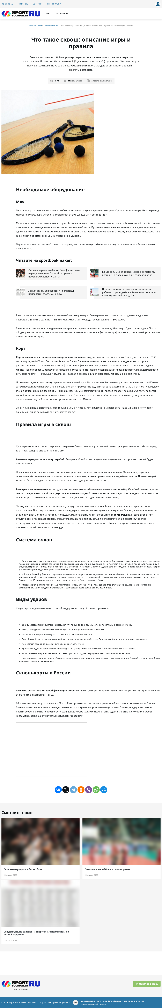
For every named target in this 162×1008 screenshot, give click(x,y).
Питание (23, 3)
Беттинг (37, 3)
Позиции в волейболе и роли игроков (107, 869)
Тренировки (54, 3)
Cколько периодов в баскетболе (23, 869)
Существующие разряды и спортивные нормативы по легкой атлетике (36, 933)
